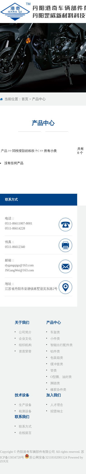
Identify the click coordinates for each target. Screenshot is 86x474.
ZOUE (4, 461)
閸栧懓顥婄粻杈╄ (25, 151)
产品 (4, 151)
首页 (25, 99)
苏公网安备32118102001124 (48, 457)
